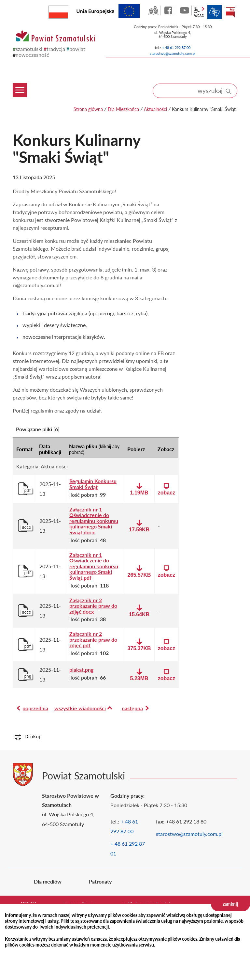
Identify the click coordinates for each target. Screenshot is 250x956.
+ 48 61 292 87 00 (176, 47)
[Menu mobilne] (22, 74)
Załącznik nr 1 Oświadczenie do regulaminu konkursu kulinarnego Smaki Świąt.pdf (93, 566)
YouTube (184, 10)
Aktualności (155, 109)
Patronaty (100, 881)
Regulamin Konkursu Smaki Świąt (93, 484)
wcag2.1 (199, 12)
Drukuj (32, 736)
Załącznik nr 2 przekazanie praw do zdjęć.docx (93, 606)
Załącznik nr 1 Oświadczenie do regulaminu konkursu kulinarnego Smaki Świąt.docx (93, 521)
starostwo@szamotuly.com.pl (173, 53)
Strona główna (88, 109)
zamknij (230, 904)
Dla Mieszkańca (123, 109)
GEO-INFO (153, 10)
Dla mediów (48, 881)
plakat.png (81, 670)
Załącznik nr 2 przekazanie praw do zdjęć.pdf (93, 639)
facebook (169, 10)
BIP (230, 12)
